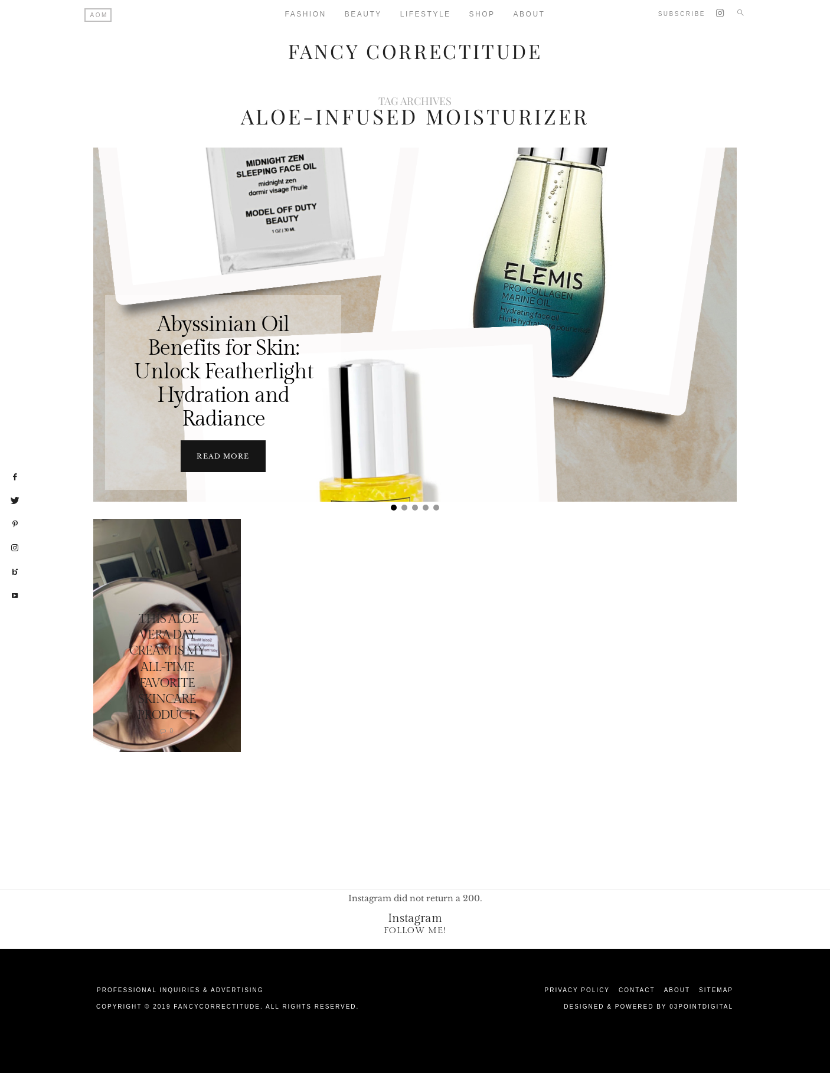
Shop (482, 14)
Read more (223, 456)
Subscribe (681, 14)
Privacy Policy (577, 989)
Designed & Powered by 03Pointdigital (648, 1006)
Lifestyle (425, 14)
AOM (99, 15)
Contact (637, 989)
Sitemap (716, 989)
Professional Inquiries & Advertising (180, 989)
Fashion (305, 14)
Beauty (363, 14)
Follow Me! (415, 930)
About (529, 14)
